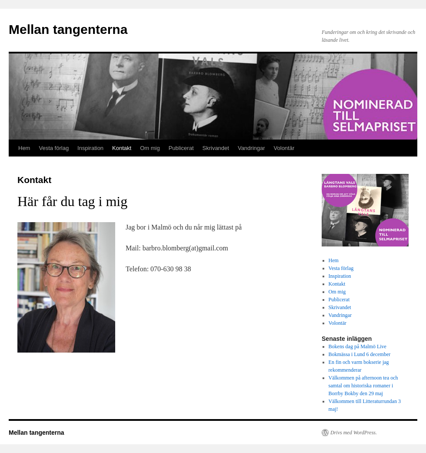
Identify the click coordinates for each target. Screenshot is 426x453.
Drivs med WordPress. (353, 433)
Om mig (150, 148)
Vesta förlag (54, 148)
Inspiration (90, 148)
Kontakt (121, 148)
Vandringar (251, 148)
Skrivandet (216, 148)
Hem (24, 148)
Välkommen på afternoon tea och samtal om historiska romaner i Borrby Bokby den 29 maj (363, 385)
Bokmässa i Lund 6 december (360, 354)
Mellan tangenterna (68, 29)
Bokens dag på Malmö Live (357, 346)
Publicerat (181, 148)
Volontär (284, 148)
